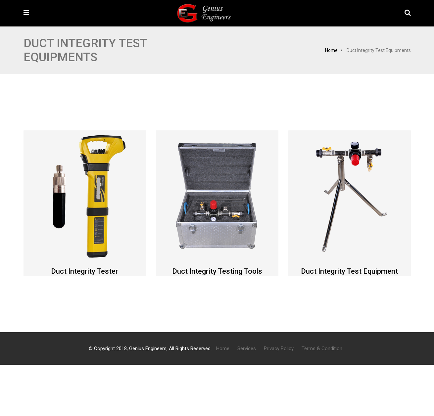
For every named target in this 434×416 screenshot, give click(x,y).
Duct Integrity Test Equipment (349, 271)
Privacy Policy (279, 348)
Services (246, 348)
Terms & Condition (322, 348)
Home (331, 50)
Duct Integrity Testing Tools (217, 271)
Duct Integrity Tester (84, 271)
